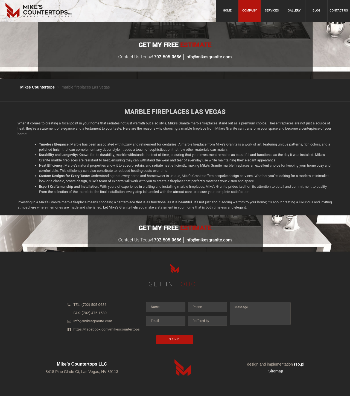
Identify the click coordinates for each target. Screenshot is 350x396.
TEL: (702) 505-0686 (88, 304)
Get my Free (174, 45)
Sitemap (275, 371)
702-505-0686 (168, 56)
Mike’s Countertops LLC (82, 364)
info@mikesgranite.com (208, 56)
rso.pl (299, 364)
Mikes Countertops (37, 87)
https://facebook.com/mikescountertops (102, 327)
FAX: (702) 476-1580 (88, 312)
